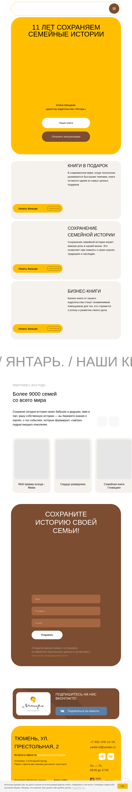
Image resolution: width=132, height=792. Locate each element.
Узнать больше (28, 208)
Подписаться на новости (83, 711)
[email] (66, 623)
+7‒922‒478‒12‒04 (102, 742)
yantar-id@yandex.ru (103, 747)
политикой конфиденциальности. (50, 655)
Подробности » (78, 788)
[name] (66, 599)
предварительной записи (51, 755)
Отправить (47, 635)
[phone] (66, 611)
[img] (22, 8)
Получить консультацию (66, 136)
